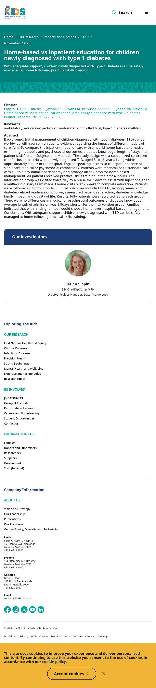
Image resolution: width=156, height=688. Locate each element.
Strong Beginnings (16, 363)
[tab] (74, 285)
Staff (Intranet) (14, 468)
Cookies (77, 636)
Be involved (14, 389)
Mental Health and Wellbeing (23, 368)
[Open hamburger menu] (146, 12)
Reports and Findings (60, 37)
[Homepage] (14, 12)
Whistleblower (39, 636)
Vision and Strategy (17, 509)
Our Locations (13, 524)
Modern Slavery (60, 636)
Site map (102, 636)
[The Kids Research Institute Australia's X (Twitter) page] (24, 609)
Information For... (20, 434)
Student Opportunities (19, 418)
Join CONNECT (13, 398)
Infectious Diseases (17, 353)
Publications (12, 519)
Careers (89, 636)
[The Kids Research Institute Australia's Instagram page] (15, 609)
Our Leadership (14, 514)
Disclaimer (10, 636)
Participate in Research (19, 408)
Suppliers (10, 458)
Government (12, 463)
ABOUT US (12, 500)
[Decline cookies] (103, 673)
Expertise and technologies (22, 374)
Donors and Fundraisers (20, 448)
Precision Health (15, 358)
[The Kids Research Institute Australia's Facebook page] (7, 609)
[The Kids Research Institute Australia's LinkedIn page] (40, 609)
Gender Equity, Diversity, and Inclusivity (31, 529)
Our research (28, 37)
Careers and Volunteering (21, 413)
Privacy (24, 636)
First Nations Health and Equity (25, 343)
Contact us (11, 423)
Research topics (14, 379)
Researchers (12, 453)
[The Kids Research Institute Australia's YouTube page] (32, 609)
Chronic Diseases (15, 348)
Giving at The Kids (16, 403)
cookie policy (54, 661)
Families (9, 443)
